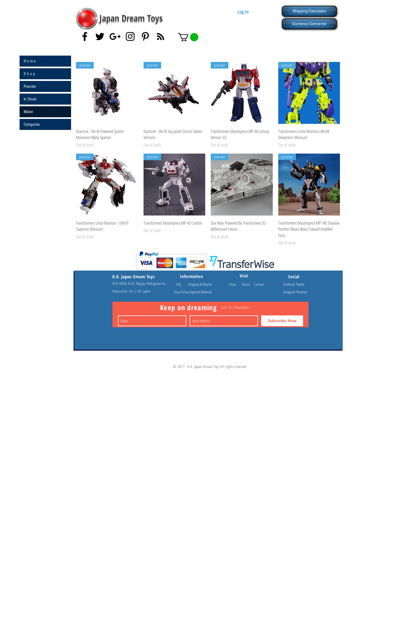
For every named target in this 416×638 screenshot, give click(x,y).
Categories (32, 124)
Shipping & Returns (200, 284)
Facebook (289, 284)
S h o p (29, 73)
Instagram (289, 292)
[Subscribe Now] (282, 320)
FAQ (181, 284)
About (248, 284)
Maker (28, 111)
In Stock (30, 99)
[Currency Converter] (309, 23)
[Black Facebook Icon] (85, 36)
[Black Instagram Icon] (130, 36)
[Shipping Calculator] (309, 11)
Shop (235, 284)
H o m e (30, 61)
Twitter (300, 284)
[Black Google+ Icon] (115, 36)
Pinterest (301, 292)
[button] (188, 37)
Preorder (30, 86)
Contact (259, 284)
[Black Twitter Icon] (100, 36)
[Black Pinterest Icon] (145, 36)
